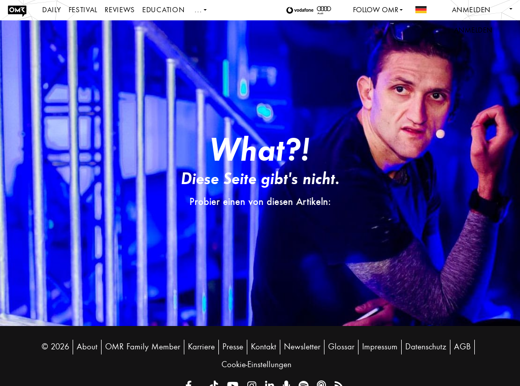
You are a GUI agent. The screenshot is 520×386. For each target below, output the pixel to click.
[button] (301, 10)
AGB (462, 347)
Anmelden (471, 10)
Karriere (201, 347)
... (198, 10)
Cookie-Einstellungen (256, 365)
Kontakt (263, 347)
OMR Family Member (142, 347)
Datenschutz (425, 347)
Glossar (341, 347)
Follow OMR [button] (375, 10)
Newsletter (302, 347)
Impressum (380, 347)
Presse (232, 347)
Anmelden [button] (473, 30)
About (87, 347)
